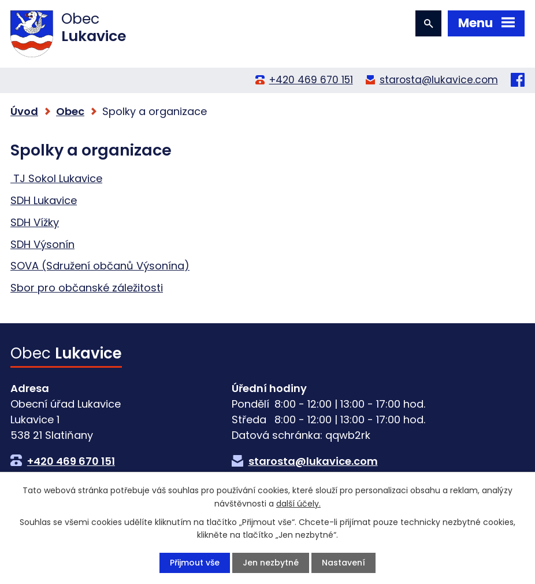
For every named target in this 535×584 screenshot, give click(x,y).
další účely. (298, 503)
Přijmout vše (195, 562)
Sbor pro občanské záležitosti (86, 287)
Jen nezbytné (271, 562)
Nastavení (343, 562)
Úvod (24, 111)
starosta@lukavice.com (439, 80)
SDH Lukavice (43, 200)
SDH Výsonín (42, 244)
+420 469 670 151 (311, 80)
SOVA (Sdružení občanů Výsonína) (100, 265)
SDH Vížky (34, 222)
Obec (70, 111)
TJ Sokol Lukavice (56, 178)
